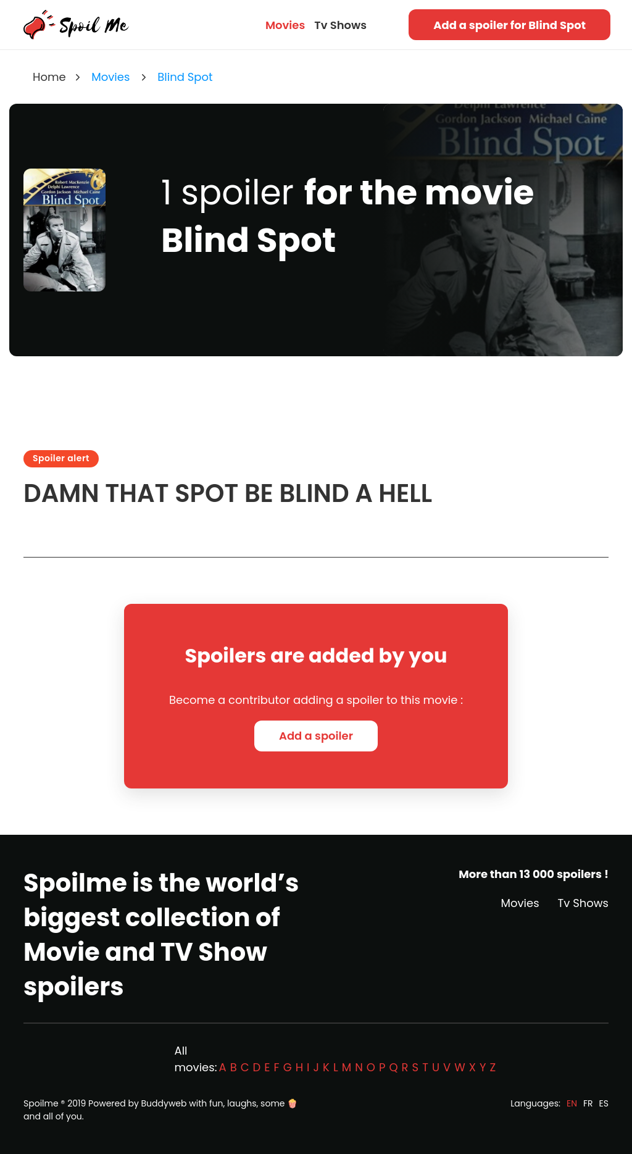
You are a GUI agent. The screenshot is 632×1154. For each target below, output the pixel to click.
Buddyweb (164, 1103)
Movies (285, 25)
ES (604, 1103)
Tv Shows (340, 25)
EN (572, 1103)
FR (588, 1103)
